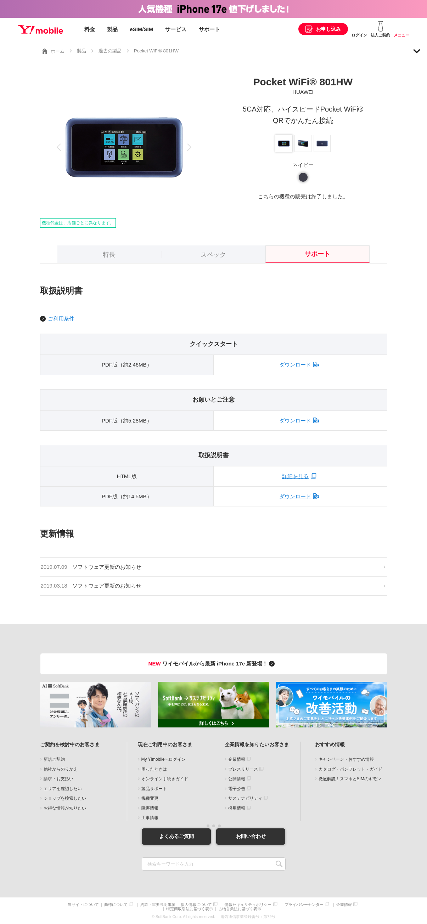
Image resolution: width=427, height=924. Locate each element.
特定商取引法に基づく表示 (189, 909)
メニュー (401, 35)
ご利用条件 (61, 319)
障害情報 (149, 808)
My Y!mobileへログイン (163, 759)
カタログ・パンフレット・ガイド (350, 769)
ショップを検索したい (65, 798)
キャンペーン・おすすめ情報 (346, 759)
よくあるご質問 (176, 836)
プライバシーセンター (304, 905)
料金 (89, 29)
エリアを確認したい (63, 788)
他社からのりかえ (61, 769)
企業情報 (236, 759)
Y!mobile (40, 29)
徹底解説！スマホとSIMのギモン (350, 778)
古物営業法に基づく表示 (239, 909)
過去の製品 (110, 50)
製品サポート (154, 788)
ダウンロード (295, 365)
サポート (209, 29)
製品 (112, 29)
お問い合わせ (251, 836)
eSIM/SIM (141, 29)
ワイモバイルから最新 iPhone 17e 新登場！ (212, 664)
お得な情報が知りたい (65, 808)
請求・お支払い (58, 778)
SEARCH (279, 864)
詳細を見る (295, 476)
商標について (116, 905)
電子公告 (236, 788)
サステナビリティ (245, 798)
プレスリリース (243, 769)
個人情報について (196, 905)
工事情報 (149, 817)
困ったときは (154, 769)
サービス (175, 29)
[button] (59, 147)
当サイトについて (83, 905)
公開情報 (236, 778)
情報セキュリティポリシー (248, 905)
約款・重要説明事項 (157, 905)
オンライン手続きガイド (164, 778)
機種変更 (149, 798)
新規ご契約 (54, 759)
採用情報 (236, 808)
